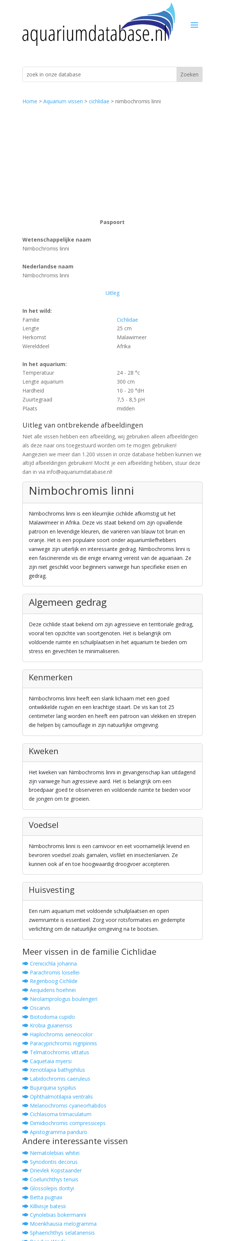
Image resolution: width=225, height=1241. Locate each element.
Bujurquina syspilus (49, 1087)
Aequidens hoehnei (49, 989)
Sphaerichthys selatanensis (58, 1232)
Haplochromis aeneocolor (57, 1034)
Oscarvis (36, 1007)
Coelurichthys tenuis (50, 1179)
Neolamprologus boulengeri (59, 998)
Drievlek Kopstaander (52, 1170)
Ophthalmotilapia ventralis (57, 1096)
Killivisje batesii (44, 1206)
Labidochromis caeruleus (56, 1078)
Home (29, 101)
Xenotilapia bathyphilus (53, 1069)
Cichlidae (127, 319)
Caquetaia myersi (47, 1061)
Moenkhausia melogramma (59, 1223)
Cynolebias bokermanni (54, 1214)
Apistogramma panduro (54, 1132)
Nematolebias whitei (50, 1152)
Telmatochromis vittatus (55, 1052)
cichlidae (99, 101)
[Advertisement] (112, 162)
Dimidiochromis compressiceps (64, 1123)
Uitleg (112, 292)
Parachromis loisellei (50, 972)
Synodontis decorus (50, 1161)
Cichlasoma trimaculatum (56, 1114)
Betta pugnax (42, 1197)
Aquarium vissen (63, 101)
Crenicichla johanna (49, 963)
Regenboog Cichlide (50, 981)
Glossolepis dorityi (48, 1188)
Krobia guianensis (47, 1025)
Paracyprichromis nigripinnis (59, 1043)
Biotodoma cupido (48, 1016)
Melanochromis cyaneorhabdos (64, 1105)
